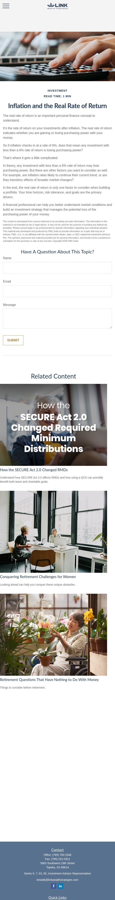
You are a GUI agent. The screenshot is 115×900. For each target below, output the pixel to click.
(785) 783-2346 (61, 854)
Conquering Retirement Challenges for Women (38, 577)
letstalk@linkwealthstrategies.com (57, 879)
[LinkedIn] (60, 886)
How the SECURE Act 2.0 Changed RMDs (34, 470)
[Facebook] (53, 886)
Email (7, 281)
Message (9, 304)
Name (7, 258)
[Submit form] (13, 340)
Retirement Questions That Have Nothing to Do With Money (49, 679)
